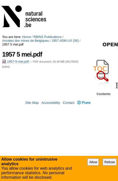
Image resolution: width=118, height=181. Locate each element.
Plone (84, 100)
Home (26, 2)
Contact (68, 100)
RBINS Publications (47, 2)
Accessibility (51, 100)
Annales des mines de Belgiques (87, 2)
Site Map (32, 100)
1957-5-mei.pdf (15, 23)
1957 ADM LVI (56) (15, 6)
